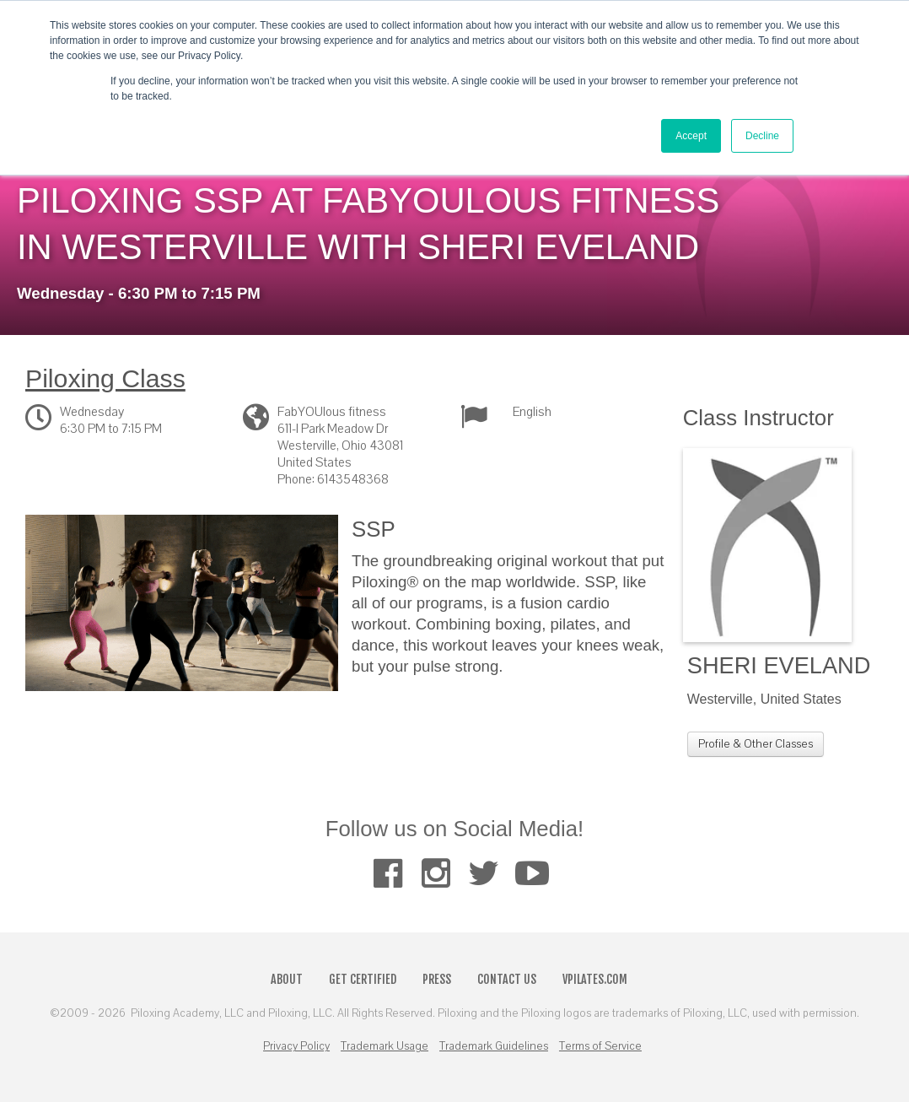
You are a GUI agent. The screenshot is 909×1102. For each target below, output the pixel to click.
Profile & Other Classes (755, 744)
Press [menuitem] (436, 979)
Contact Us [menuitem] (506, 979)
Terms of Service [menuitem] (600, 1046)
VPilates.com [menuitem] (594, 979)
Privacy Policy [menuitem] (296, 1046)
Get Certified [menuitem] (362, 979)
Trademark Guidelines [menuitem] (493, 1046)
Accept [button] (691, 136)
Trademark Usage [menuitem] (384, 1046)
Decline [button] (762, 136)
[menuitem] (387, 874)
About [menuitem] (287, 979)
